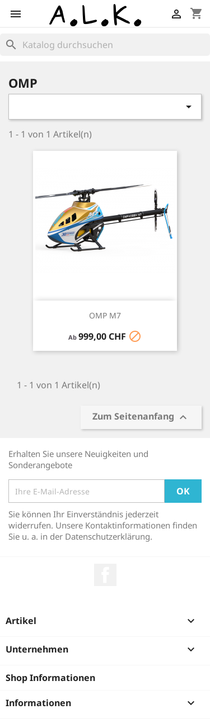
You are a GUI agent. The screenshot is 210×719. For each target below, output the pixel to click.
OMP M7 (105, 315)
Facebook (105, 575)
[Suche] (105, 45)
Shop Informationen (50, 678)
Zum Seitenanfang (141, 418)
